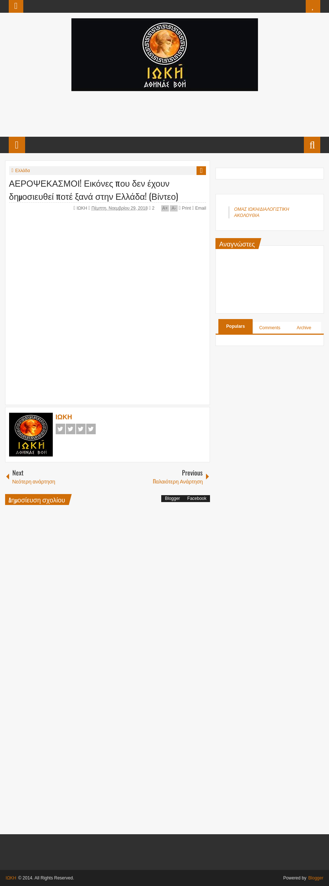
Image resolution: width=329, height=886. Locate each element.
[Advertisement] (164, 113)
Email (199, 208)
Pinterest (91, 429)
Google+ (81, 429)
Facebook (60, 429)
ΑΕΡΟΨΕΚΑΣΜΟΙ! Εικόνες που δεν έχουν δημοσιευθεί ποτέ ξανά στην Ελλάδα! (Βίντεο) (93, 189)
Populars (235, 326)
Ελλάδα (22, 170)
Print (185, 208)
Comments (269, 327)
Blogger (172, 498)
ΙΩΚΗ (82, 208)
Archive (304, 327)
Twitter (70, 429)
